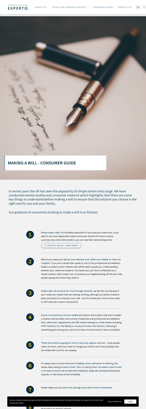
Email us (122, 362)
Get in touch (124, 367)
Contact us (128, 8)
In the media (88, 371)
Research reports (90, 384)
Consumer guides (106, 8)
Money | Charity (90, 375)
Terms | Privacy (89, 393)
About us (45, 8)
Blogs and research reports (74, 8)
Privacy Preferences (114, 401)
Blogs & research (90, 380)
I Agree (130, 401)
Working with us (90, 367)
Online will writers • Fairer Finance (61, 120)
